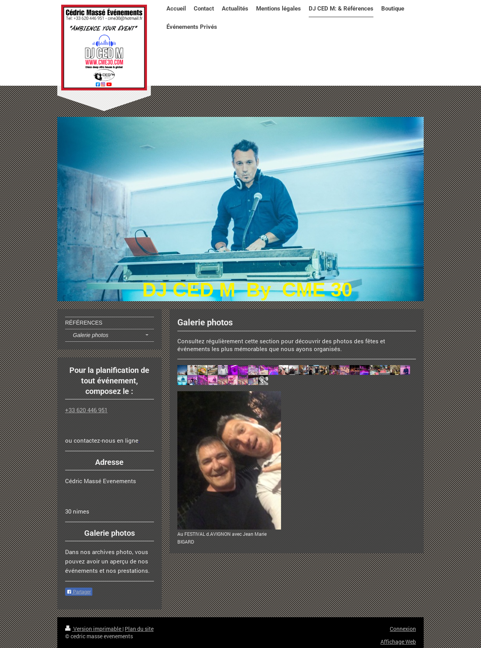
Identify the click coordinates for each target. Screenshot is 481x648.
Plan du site (139, 628)
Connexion (403, 628)
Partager (79, 592)
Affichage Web (398, 641)
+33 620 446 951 (86, 410)
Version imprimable (93, 628)
